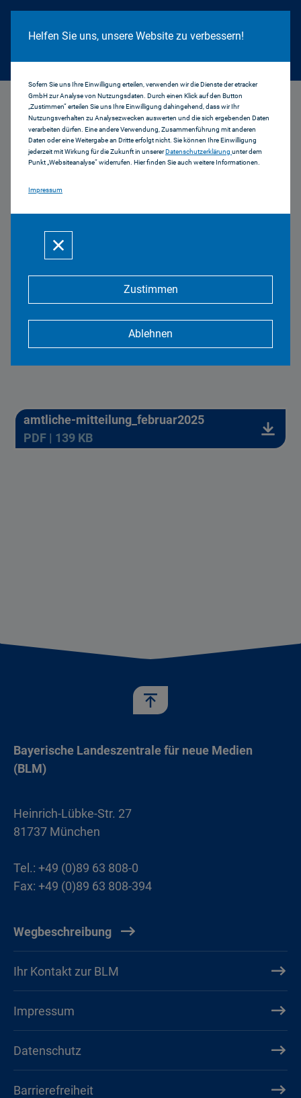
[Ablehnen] (150, 334)
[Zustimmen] (150, 290)
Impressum (45, 189)
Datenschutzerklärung (198, 151)
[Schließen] (58, 245)
